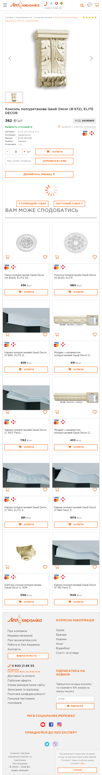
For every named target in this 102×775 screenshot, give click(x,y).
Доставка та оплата (21, 676)
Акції (59, 644)
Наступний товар (69, 203)
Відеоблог (63, 648)
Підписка (75, 706)
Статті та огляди (67, 653)
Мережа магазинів (20, 636)
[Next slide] (91, 58)
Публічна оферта (19, 680)
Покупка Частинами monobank (21, 701)
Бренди (61, 635)
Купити (54, 151)
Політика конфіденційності (26, 694)
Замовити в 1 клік (54, 161)
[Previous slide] (9, 58)
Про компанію (17, 631)
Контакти (14, 649)
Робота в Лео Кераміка (24, 645)
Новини (61, 639)
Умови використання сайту (26, 685)
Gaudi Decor (24, 135)
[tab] (45, 4)
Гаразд (77, 770)
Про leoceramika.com (22, 640)
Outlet (60, 630)
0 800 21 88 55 (53, 8)
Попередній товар (32, 203)
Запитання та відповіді (23, 690)
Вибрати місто (27, 656)
